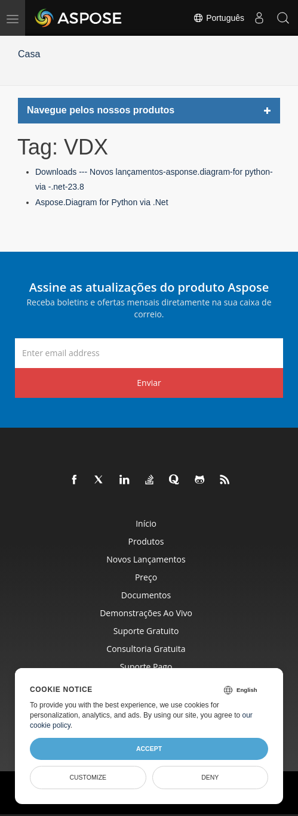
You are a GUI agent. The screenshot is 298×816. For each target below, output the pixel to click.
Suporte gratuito (146, 630)
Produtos (146, 541)
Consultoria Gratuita (145, 648)
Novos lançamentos (145, 559)
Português (218, 18)
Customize (87, 777)
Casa (29, 54)
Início (146, 523)
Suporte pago (146, 666)
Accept (149, 748)
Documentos (146, 595)
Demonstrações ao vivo (146, 613)
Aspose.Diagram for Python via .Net (101, 202)
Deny (210, 777)
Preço (146, 577)
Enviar (149, 382)
